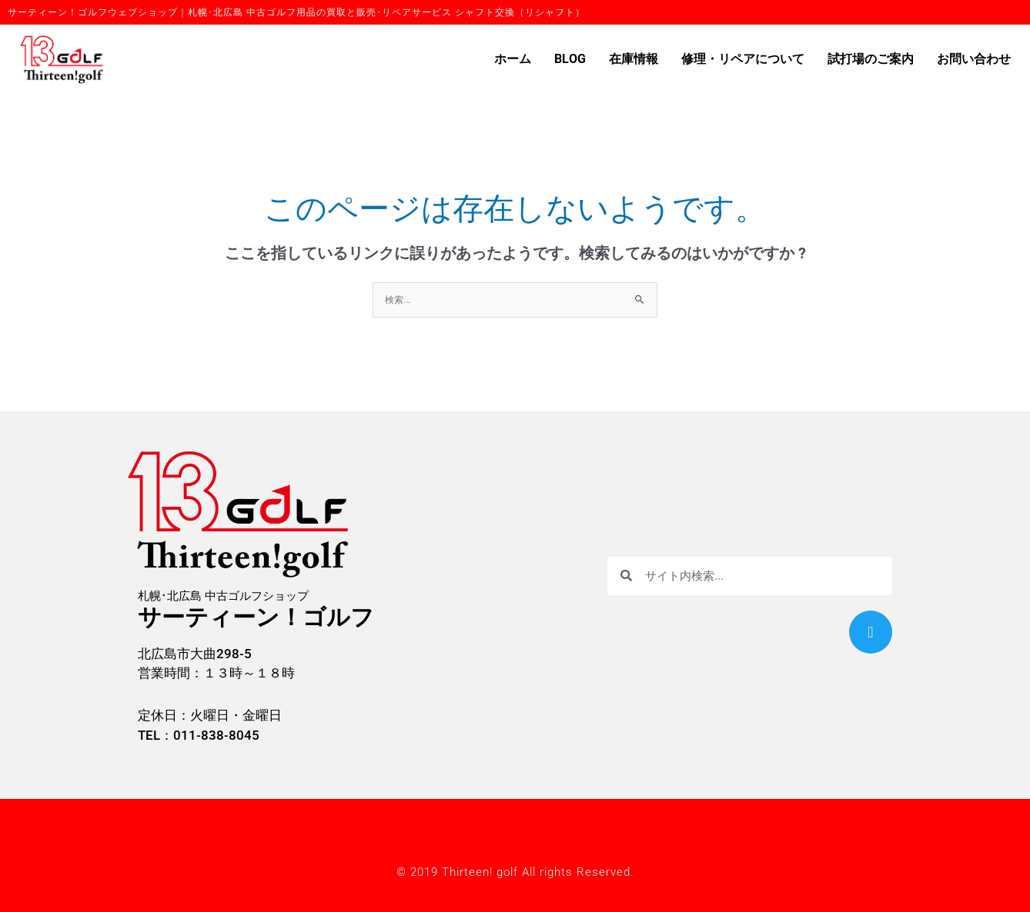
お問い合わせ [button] (974, 59)
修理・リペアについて (742, 59)
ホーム (512, 59)
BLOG (570, 59)
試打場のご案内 (871, 59)
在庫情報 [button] (633, 59)
